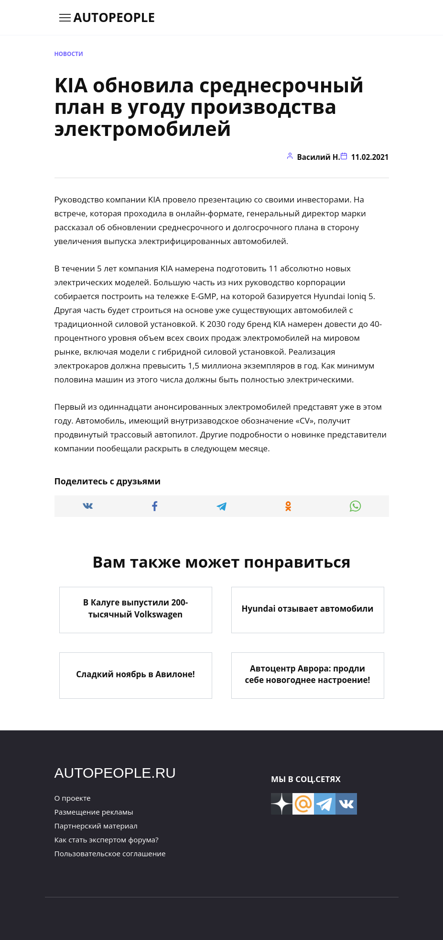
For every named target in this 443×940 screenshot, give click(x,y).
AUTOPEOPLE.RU (115, 772)
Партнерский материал (96, 825)
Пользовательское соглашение (110, 853)
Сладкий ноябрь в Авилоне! (135, 673)
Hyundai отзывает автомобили (307, 608)
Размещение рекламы (93, 811)
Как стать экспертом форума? (106, 839)
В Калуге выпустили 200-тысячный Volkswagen (135, 608)
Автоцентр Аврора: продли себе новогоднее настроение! (307, 673)
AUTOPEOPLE (114, 17)
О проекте (72, 797)
